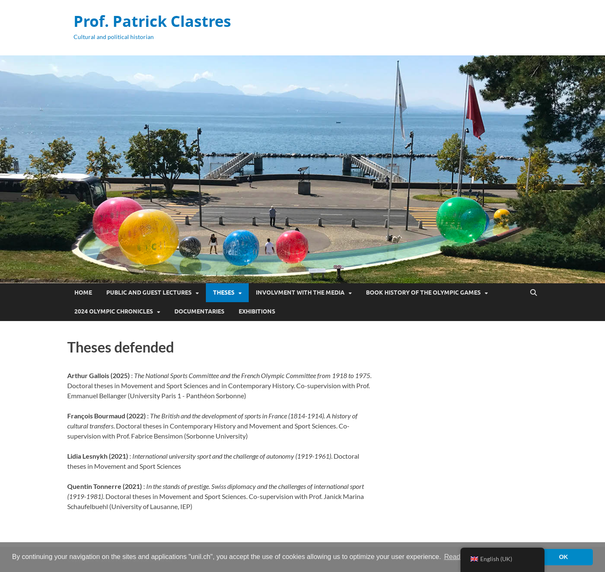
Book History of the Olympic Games (423, 292)
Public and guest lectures (149, 292)
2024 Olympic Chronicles (113, 311)
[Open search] (533, 293)
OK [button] (563, 557)
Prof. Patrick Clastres (152, 21)
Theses (223, 292)
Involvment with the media (300, 292)
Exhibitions (257, 311)
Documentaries (199, 311)
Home (83, 292)
